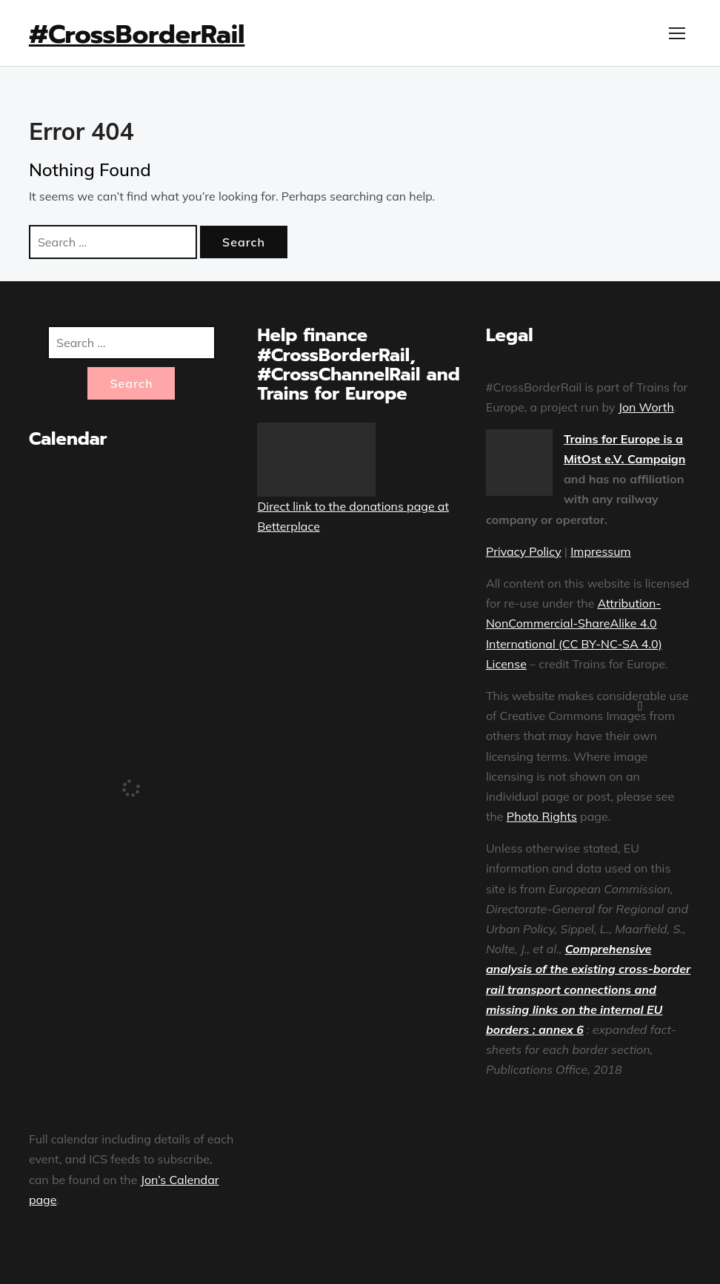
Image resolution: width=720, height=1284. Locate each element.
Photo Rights (542, 816)
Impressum (600, 551)
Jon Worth (646, 407)
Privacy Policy (523, 551)
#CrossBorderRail (136, 34)
